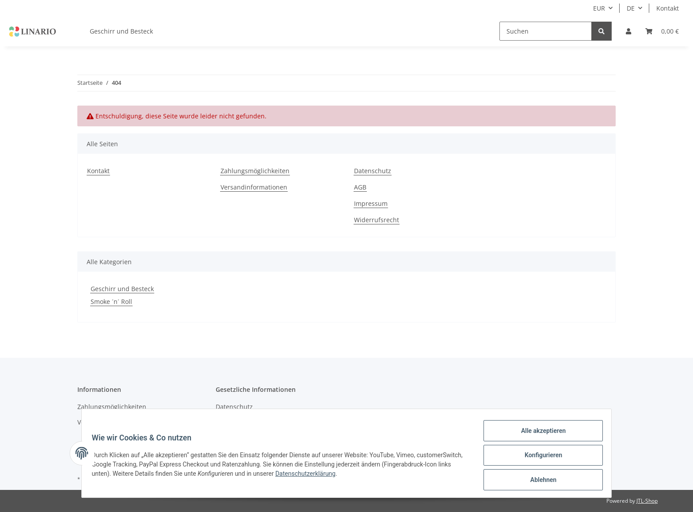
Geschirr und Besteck (122, 288)
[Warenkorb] (662, 31)
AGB (360, 187)
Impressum (371, 203)
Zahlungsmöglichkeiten (255, 171)
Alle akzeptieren (539, 434)
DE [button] (631, 8)
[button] (628, 31)
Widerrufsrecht (376, 220)
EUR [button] (599, 8)
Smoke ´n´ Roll (111, 301)
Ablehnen (539, 480)
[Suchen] (545, 31)
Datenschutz (372, 171)
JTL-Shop (647, 500)
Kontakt (667, 8)
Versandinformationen (254, 187)
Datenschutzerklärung (380, 476)
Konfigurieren (539, 457)
